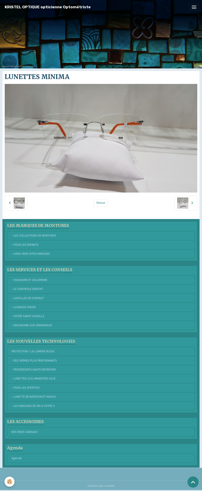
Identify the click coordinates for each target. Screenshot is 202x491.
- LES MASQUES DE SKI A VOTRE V (33, 406)
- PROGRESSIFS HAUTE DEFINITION (33, 369)
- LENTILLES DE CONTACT (27, 298)
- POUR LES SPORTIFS (25, 387)
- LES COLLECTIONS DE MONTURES (33, 235)
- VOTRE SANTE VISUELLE (27, 316)
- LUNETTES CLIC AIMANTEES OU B (33, 378)
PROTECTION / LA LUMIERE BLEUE (32, 351)
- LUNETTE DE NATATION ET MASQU (33, 396)
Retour (101, 202)
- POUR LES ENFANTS (25, 244)
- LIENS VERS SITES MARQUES (30, 253)
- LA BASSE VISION (23, 307)
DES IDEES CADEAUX (24, 432)
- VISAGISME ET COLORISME (29, 280)
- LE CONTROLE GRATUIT (27, 289)
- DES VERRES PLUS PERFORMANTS (34, 360)
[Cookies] (9, 482)
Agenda (16, 458)
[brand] (47, 7)
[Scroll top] (193, 482)
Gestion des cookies (101, 485)
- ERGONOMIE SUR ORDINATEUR (31, 325)
